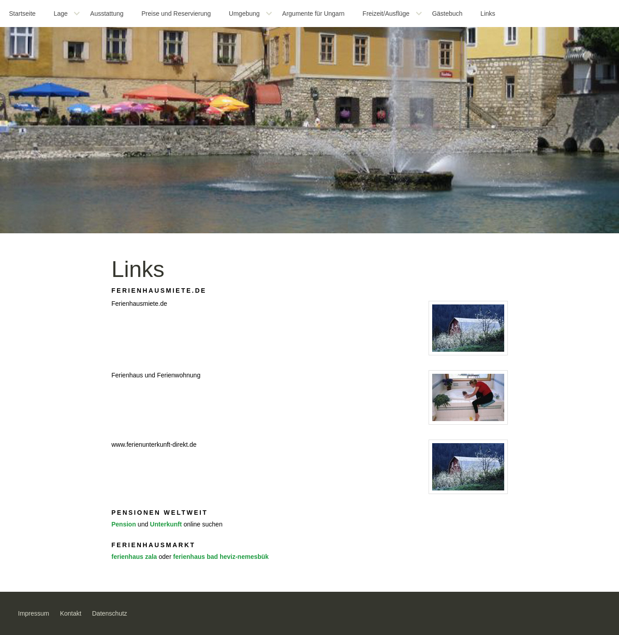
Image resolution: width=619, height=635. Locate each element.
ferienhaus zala (134, 556)
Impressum (33, 613)
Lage (61, 13)
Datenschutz (109, 613)
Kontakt (70, 613)
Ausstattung (106, 13)
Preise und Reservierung (176, 13)
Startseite (22, 13)
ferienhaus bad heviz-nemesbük (220, 556)
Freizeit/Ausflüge (385, 13)
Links (487, 13)
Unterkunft (166, 524)
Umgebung (244, 13)
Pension (124, 524)
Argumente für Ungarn (313, 13)
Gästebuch (447, 13)
